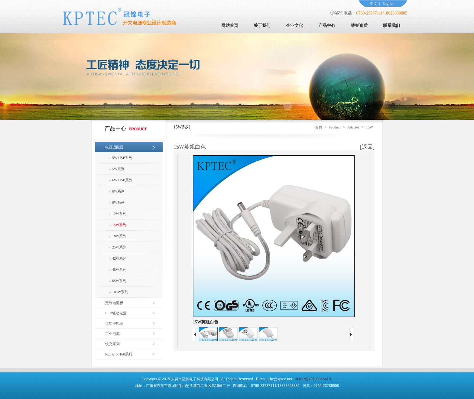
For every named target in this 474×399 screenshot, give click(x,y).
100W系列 (120, 292)
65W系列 (119, 281)
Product (334, 127)
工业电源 (112, 334)
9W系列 (118, 202)
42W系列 (119, 258)
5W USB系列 (122, 158)
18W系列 (119, 236)
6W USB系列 (122, 180)
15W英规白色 (205, 322)
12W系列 (119, 214)
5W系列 (118, 169)
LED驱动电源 (116, 313)
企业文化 (294, 25)
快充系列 (112, 344)
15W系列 (119, 225)
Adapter (353, 127)
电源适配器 (114, 147)
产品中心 (326, 25)
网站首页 (229, 25)
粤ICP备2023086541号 (314, 379)
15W (369, 127)
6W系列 (118, 191)
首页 (318, 127)
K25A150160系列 (118, 354)
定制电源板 (114, 303)
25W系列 (119, 247)
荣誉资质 (359, 25)
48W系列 (119, 270)
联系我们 (391, 25)
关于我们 (262, 25)
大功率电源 (114, 323)
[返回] (367, 147)
